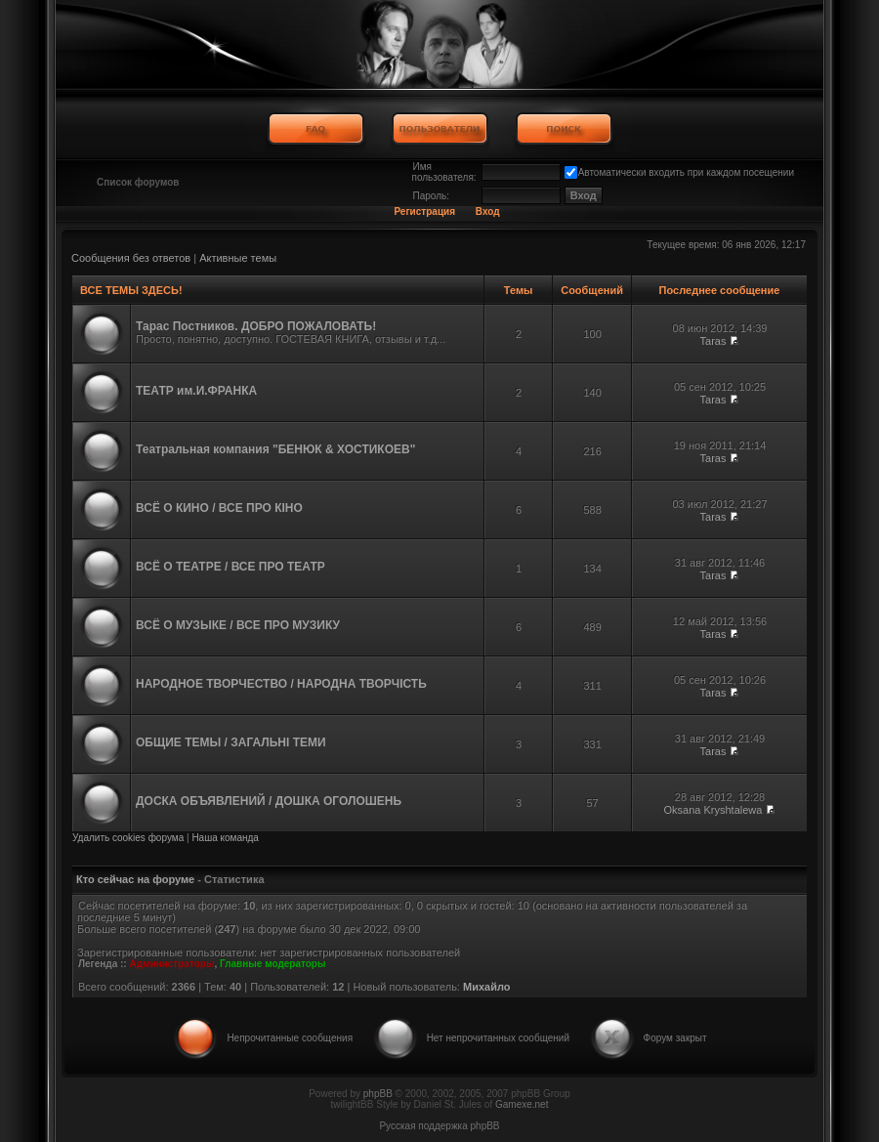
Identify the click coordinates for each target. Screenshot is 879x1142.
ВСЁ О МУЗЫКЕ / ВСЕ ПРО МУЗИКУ (238, 625)
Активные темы (237, 258)
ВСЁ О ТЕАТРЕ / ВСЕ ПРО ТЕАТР (230, 566)
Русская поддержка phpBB (439, 1126)
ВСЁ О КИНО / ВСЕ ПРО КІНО (219, 508)
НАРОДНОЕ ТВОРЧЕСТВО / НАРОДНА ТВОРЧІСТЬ (281, 684)
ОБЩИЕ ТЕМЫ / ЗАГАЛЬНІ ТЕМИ (231, 742)
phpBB (378, 1093)
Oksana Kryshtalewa (713, 810)
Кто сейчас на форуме (135, 879)
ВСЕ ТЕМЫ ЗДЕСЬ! (131, 290)
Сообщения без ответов (130, 258)
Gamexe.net (521, 1104)
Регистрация (424, 211)
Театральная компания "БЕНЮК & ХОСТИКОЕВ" (275, 449)
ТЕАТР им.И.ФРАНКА (196, 391)
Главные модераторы (273, 963)
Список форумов (138, 182)
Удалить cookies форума (128, 837)
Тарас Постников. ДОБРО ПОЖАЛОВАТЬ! (256, 326)
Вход (488, 211)
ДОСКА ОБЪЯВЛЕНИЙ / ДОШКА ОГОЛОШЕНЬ (268, 801)
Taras (713, 341)
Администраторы (171, 963)
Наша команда (225, 837)
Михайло (487, 987)
